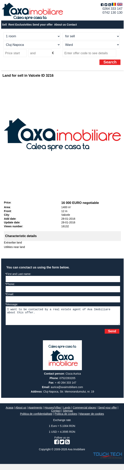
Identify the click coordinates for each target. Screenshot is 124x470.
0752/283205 (67, 381)
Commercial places (84, 410)
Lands (67, 410)
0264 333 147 (112, 9)
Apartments (35, 410)
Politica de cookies (66, 416)
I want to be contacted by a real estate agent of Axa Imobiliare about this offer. (63, 317)
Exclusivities (23, 24)
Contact (72, 24)
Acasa (9, 410)
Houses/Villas (52, 410)
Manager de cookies (91, 416)
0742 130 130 (112, 12)
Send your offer (43, 24)
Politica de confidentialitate (36, 416)
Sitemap (68, 413)
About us (20, 410)
